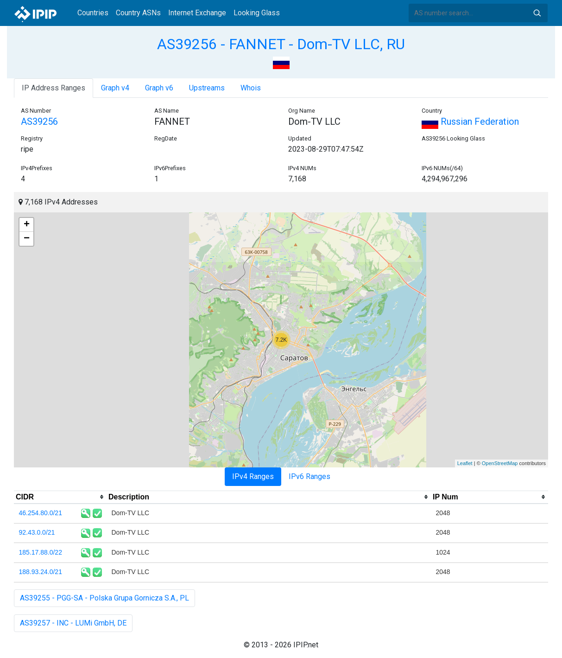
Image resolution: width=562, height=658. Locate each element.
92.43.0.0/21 (37, 532)
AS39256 (39, 121)
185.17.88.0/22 (40, 552)
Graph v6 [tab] (159, 87)
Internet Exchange (197, 12)
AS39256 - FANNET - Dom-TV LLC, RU (281, 44)
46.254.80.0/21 (40, 513)
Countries (92, 12)
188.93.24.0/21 (40, 571)
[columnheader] (60, 497)
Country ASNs (138, 12)
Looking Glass (257, 12)
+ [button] (27, 225)
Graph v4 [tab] (115, 87)
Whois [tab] (250, 87)
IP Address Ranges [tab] (53, 87)
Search (537, 13)
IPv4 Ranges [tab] (253, 476)
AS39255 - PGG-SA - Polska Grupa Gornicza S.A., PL (104, 598)
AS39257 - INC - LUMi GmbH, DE (73, 623)
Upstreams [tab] (207, 87)
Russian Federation (470, 121)
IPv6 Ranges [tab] (309, 476)
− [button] (27, 239)
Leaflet (465, 463)
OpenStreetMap (500, 463)
